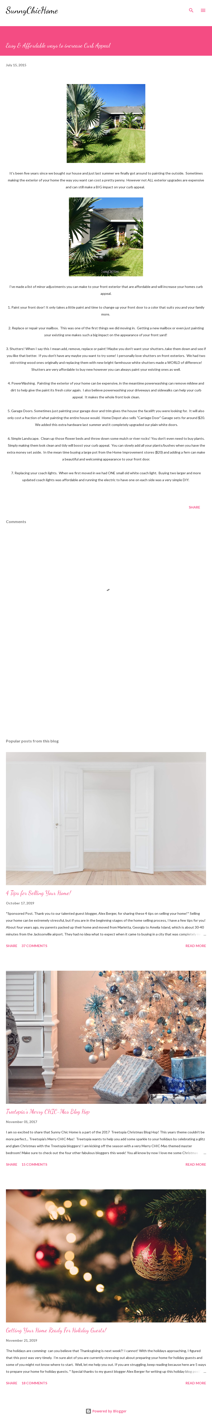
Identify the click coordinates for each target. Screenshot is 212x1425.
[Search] (191, 9)
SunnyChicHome (32, 10)
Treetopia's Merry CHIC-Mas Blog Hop (48, 1111)
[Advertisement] (106, 688)
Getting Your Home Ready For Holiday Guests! (56, 1330)
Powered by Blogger (106, 1411)
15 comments (34, 1164)
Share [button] (194, 507)
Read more (196, 946)
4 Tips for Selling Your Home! (38, 893)
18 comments (34, 1383)
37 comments (34, 946)
